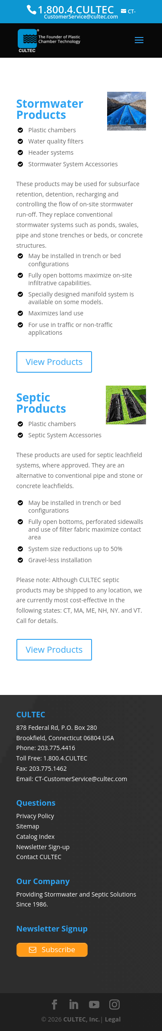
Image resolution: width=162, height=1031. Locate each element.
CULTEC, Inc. (81, 1019)
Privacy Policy (35, 816)
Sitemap (27, 826)
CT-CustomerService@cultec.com (81, 779)
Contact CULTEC (39, 857)
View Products (54, 362)
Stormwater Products (49, 109)
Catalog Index (35, 836)
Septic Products (41, 402)
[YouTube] (94, 1005)
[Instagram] (114, 1005)
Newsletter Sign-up (43, 847)
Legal (113, 1019)
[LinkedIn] (73, 1005)
